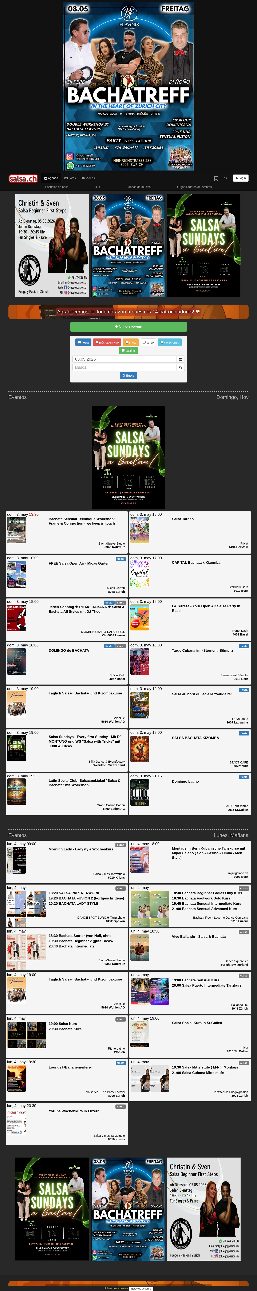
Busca (128, 375)
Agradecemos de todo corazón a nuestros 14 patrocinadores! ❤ (128, 311)
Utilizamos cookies (116, 1288)
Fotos (70, 178)
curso (148, 342)
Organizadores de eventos (194, 187)
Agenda (51, 178)
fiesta (83, 342)
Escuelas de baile (56, 187)
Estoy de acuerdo (141, 1288)
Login (241, 178)
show (131, 342)
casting (128, 350)
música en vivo (107, 342)
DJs (97, 187)
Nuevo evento (128, 327)
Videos (88, 178)
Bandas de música (138, 187)
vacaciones (170, 342)
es (227, 178)
